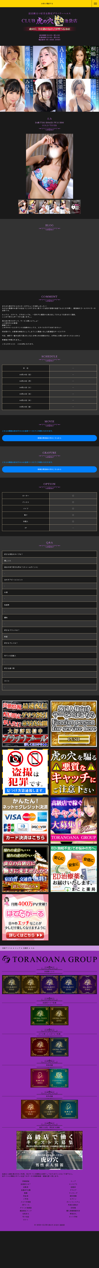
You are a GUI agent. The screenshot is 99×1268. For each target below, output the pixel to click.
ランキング (73, 1193)
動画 (25, 1193)
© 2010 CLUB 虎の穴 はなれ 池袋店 (49, 1225)
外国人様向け (73, 1205)
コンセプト (73, 1184)
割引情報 (73, 1196)
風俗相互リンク (26, 1211)
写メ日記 (25, 1217)
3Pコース (26, 1205)
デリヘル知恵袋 (26, 1208)
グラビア (73, 1190)
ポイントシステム (73, 1202)
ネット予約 (73, 1217)
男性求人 (73, 1214)
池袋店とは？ (26, 1184)
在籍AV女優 (26, 1190)
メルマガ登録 (26, 1202)
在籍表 (73, 1187)
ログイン (73, 1199)
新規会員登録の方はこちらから (49, 438)
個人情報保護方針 (73, 1211)
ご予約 (25, 1199)
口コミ (25, 1220)
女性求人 (25, 1214)
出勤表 (25, 1187)
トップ (73, 1181)
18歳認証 (25, 1181)
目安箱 (73, 1208)
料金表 (25, 1196)
